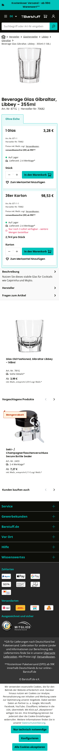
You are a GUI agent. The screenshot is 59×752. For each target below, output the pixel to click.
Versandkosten (32, 146)
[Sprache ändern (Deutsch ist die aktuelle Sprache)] (15, 16)
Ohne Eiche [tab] (12, 119)
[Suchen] (53, 26)
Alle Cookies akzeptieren (30, 747)
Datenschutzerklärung (33, 722)
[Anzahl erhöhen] (17, 175)
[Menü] (6, 16)
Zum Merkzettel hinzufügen (25, 182)
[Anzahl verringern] (9, 175)
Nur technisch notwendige (29, 729)
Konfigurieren (29, 738)
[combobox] (26, 26)
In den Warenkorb (37, 174)
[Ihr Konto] (53, 16)
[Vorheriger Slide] (45, 399)
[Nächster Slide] (54, 399)
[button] (29, 506)
